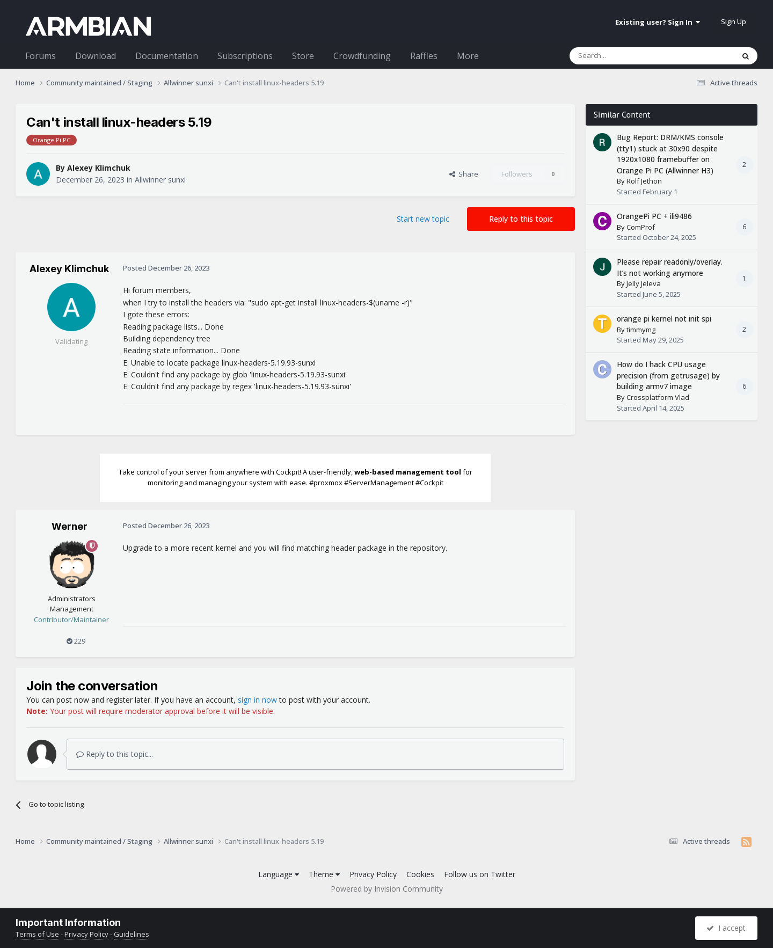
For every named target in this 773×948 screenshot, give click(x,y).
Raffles (423, 56)
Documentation (166, 56)
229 (76, 641)
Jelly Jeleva (643, 283)
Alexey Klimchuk (98, 168)
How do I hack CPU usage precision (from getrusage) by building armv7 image (668, 375)
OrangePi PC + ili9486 (654, 216)
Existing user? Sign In (657, 22)
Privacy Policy (373, 874)
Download (95, 56)
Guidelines (131, 934)
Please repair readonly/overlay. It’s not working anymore (670, 267)
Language (278, 874)
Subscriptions (245, 56)
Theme (324, 874)
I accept (726, 928)
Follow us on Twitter (479, 874)
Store (303, 56)
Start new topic (423, 219)
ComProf (640, 227)
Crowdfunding (362, 56)
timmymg (640, 329)
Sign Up (733, 21)
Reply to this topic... (114, 754)
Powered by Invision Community (387, 889)
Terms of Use (37, 934)
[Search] (626, 55)
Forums (40, 56)
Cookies (420, 874)
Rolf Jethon (644, 181)
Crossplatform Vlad (657, 397)
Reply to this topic (521, 219)
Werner (69, 526)
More (468, 56)
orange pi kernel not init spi (664, 318)
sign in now (257, 700)
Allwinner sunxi (160, 179)
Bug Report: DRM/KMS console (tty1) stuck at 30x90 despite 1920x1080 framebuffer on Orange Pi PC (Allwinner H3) (670, 154)
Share (463, 174)
